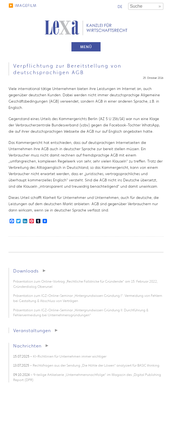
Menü (86, 46)
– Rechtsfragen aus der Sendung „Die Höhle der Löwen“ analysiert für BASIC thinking (86, 365)
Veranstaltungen (32, 330)
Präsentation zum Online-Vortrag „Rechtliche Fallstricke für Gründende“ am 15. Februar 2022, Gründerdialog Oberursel (85, 284)
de (120, 6)
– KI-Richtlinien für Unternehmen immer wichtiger (59, 356)
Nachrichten (27, 346)
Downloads (26, 271)
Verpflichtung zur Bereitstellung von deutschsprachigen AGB (67, 69)
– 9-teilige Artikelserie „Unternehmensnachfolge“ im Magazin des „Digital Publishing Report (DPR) (87, 377)
